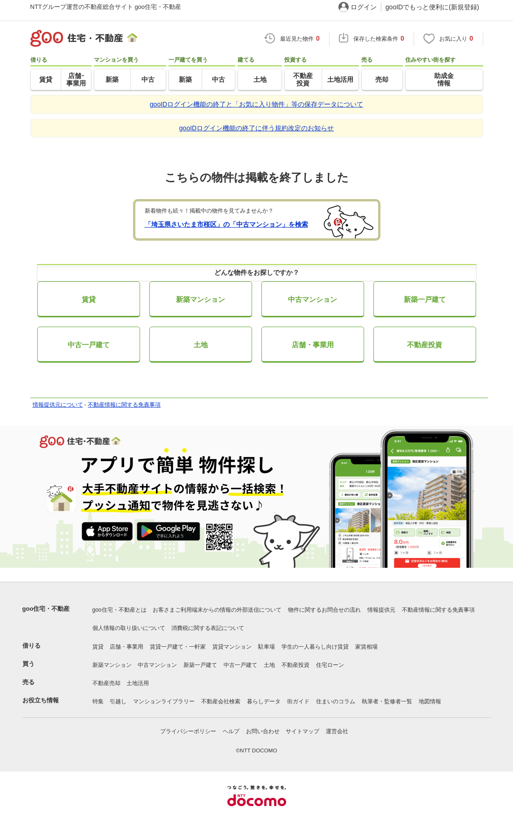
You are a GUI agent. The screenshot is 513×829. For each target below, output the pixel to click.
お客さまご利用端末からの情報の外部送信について (217, 610)
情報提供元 (381, 610)
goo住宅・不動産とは (119, 610)
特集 (98, 701)
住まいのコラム (335, 701)
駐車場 (266, 646)
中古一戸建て (89, 345)
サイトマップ (302, 731)
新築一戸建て (425, 299)
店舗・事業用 (313, 345)
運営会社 (337, 731)
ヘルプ (231, 731)
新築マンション (200, 299)
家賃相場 (366, 646)
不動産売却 (106, 683)
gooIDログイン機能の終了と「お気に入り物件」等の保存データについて (256, 104)
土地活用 (137, 683)
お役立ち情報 (40, 700)
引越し (118, 701)
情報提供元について (58, 404)
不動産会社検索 (220, 701)
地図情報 (430, 701)
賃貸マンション (232, 646)
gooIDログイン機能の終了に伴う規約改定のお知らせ (256, 128)
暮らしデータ (264, 701)
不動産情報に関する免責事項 (124, 404)
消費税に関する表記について (207, 628)
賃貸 (89, 299)
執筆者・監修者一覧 (387, 701)
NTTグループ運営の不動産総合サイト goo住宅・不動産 (106, 6)
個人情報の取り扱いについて (128, 628)
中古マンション (312, 299)
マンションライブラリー (164, 701)
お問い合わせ (263, 731)
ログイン (364, 7)
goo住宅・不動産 (46, 608)
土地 (201, 345)
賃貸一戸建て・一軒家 (178, 646)
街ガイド (298, 701)
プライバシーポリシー (188, 731)
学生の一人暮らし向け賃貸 (315, 646)
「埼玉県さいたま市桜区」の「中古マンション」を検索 (226, 224)
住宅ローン (330, 665)
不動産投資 (424, 345)
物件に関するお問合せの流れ (324, 610)
